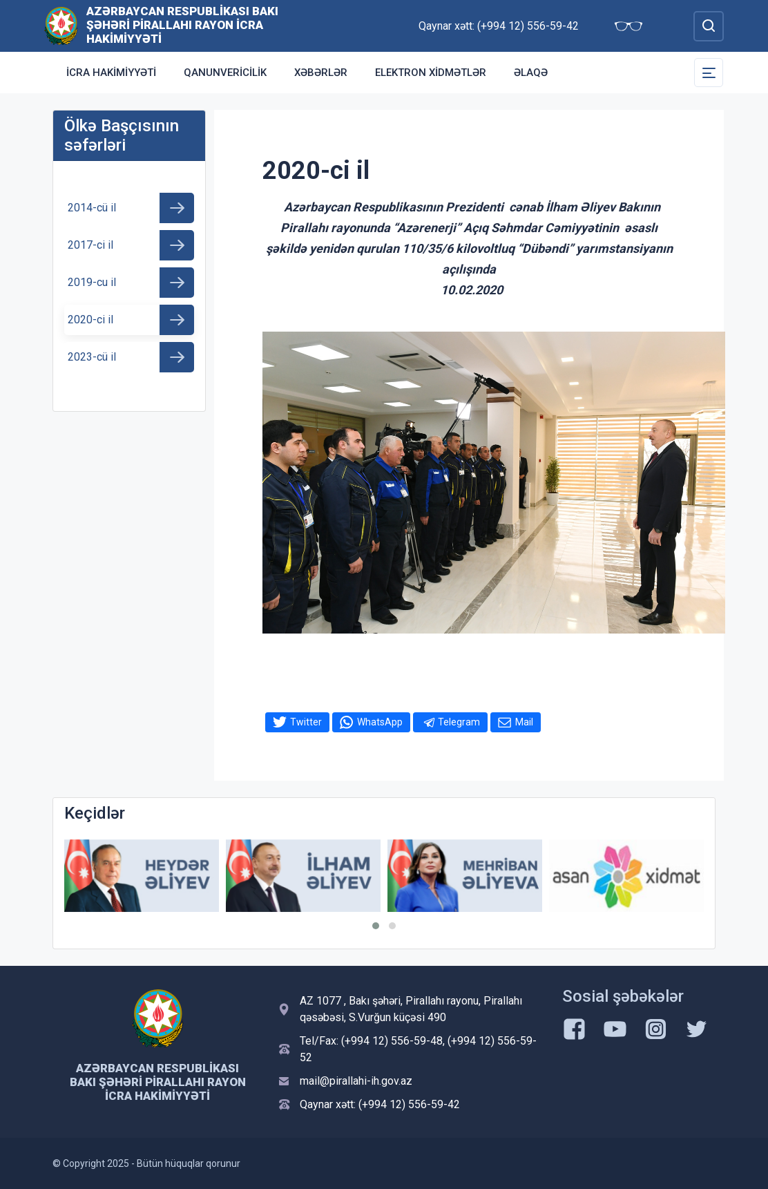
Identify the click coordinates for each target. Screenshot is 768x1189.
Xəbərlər (320, 72)
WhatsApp (380, 721)
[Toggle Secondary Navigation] (708, 72)
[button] (375, 926)
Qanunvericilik (225, 72)
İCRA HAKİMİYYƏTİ (111, 72)
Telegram (459, 721)
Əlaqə (531, 72)
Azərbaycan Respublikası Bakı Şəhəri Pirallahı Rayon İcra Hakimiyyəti (182, 25)
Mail (524, 721)
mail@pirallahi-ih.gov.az (356, 1080)
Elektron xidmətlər (430, 72)
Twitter (306, 721)
